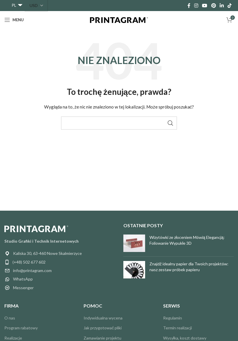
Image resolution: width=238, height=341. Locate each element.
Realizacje (13, 337)
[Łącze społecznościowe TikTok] (230, 5)
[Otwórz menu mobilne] (14, 20)
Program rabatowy (21, 327)
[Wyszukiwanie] (119, 123)
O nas (9, 317)
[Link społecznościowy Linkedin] (222, 5)
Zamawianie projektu (102, 337)
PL (14, 5)
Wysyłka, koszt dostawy (184, 337)
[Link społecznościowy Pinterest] (213, 5)
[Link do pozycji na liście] (59, 262)
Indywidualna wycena (103, 317)
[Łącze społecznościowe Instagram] (196, 5)
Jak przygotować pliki (103, 327)
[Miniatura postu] (134, 243)
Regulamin (172, 317)
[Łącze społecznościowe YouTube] (204, 5)
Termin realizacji (177, 327)
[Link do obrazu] (36, 228)
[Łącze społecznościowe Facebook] (188, 5)
